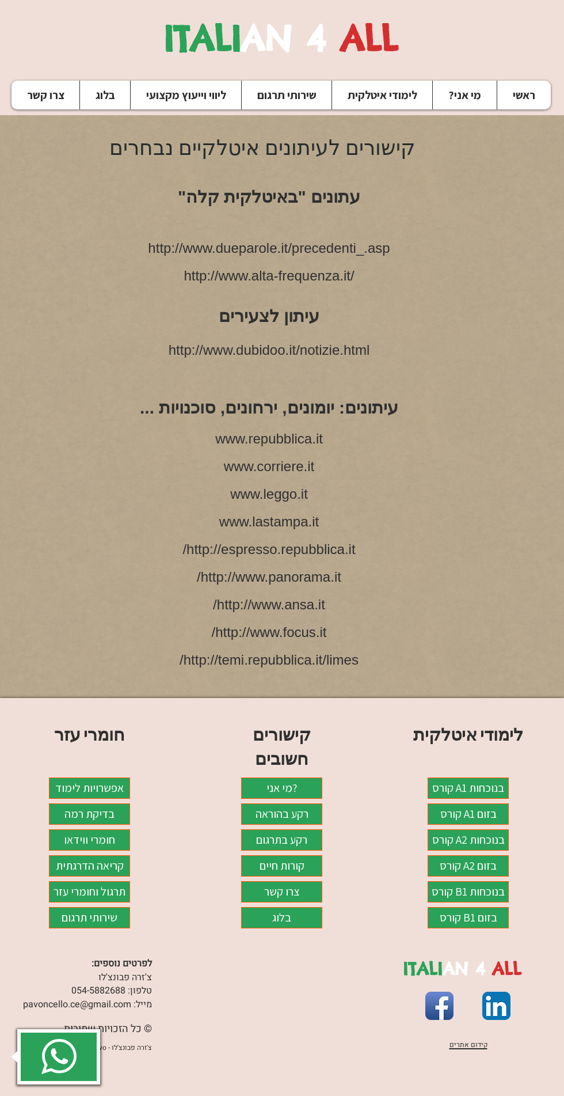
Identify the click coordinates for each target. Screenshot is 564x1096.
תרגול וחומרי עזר (89, 891)
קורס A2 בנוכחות (468, 839)
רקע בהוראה (282, 813)
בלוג (281, 917)
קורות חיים (282, 865)
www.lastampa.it (269, 521)
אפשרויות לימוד (89, 787)
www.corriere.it (269, 466)
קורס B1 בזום (468, 917)
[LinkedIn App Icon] (496, 1006)
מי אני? (281, 787)
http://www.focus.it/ (268, 632)
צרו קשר (281, 891)
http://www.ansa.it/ (269, 604)
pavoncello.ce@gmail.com (77, 1004)
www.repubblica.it (269, 438)
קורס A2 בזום (468, 865)
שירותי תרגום (89, 917)
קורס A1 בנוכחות (468, 787)
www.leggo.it (269, 494)
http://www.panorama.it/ (269, 577)
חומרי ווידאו (89, 839)
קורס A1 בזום (468, 813)
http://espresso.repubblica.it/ (268, 549)
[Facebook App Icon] (439, 1006)
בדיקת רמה (89, 813)
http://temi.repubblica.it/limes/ (269, 660)
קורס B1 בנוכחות (468, 891)
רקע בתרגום (281, 839)
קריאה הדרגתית (90, 865)
